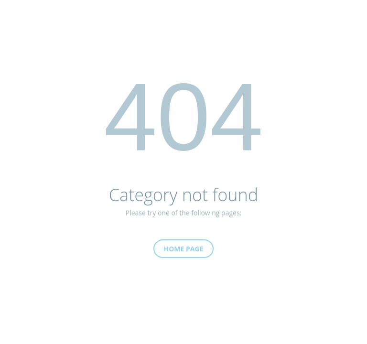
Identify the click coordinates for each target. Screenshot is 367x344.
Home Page (184, 251)
